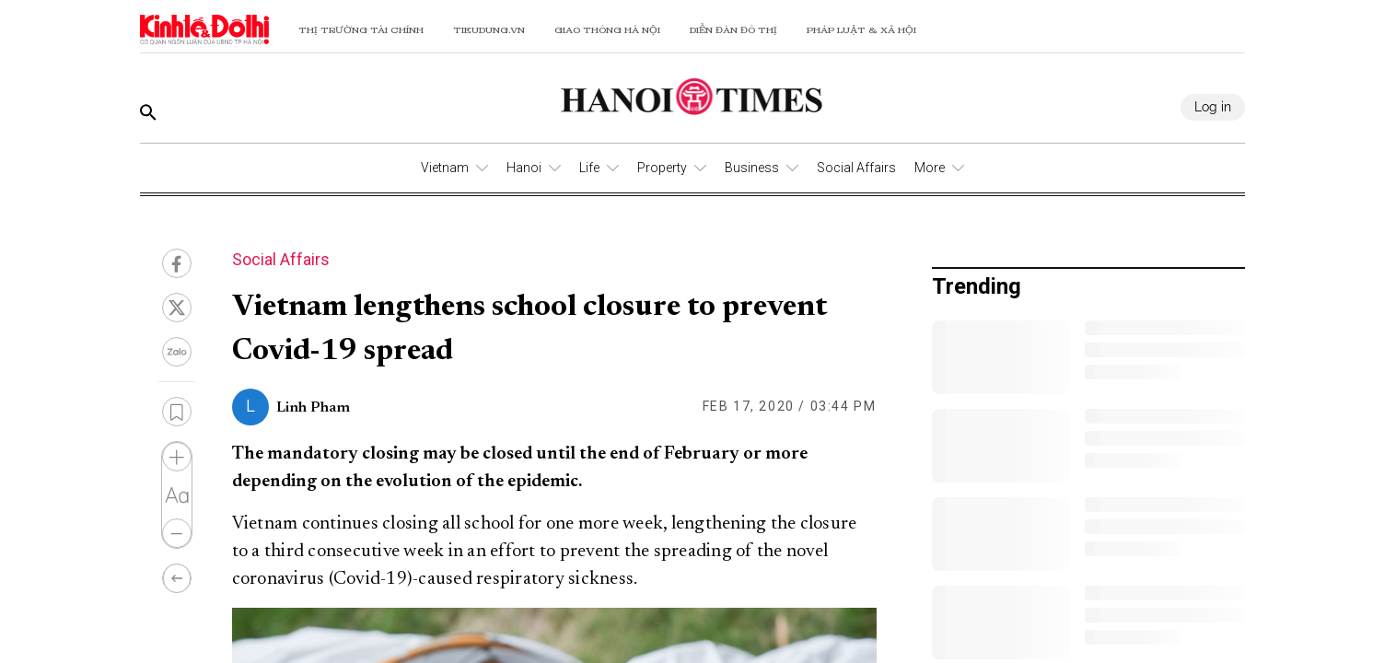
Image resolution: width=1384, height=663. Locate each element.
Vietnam (445, 167)
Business (752, 167)
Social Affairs (856, 167)
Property (662, 167)
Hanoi (523, 167)
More (929, 167)
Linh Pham (313, 408)
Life (589, 167)
